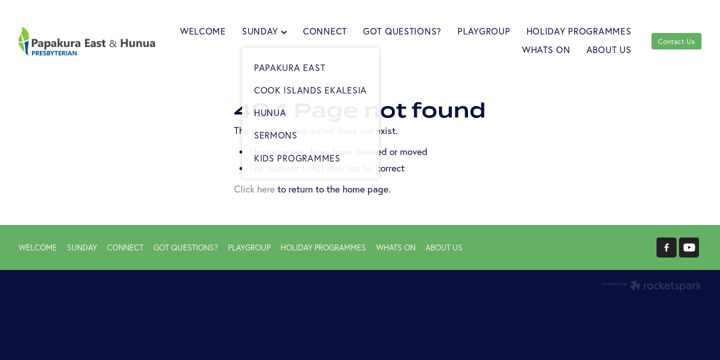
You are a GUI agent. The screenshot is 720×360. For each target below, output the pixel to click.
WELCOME (203, 31)
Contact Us (676, 41)
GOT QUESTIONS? (402, 31)
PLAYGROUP (484, 31)
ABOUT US (609, 50)
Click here (254, 189)
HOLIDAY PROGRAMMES (579, 31)
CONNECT (325, 31)
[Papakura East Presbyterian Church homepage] (86, 41)
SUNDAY (264, 31)
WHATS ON (546, 50)
